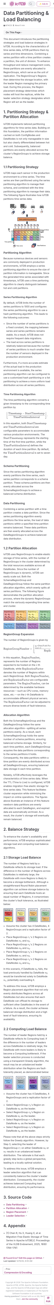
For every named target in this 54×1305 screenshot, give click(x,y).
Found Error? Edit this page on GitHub (22, 1258)
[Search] (32, 4)
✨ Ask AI (43, 4)
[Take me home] (18, 3)
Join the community (30, 1299)
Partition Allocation (16, 1208)
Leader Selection (15, 1215)
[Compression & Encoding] (27, 1270)
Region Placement (16, 1211)
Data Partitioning (15, 1204)
